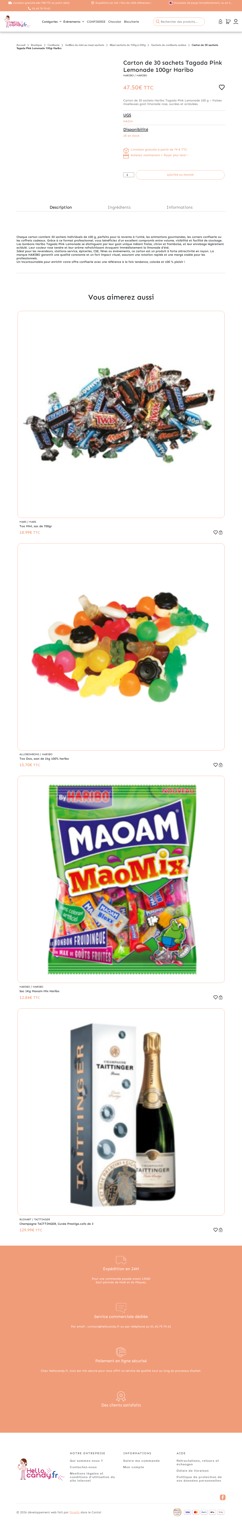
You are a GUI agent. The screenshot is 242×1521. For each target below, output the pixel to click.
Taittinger (42, 1219)
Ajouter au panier (180, 174)
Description (61, 207)
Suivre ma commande (141, 1460)
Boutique (36, 44)
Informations (180, 207)
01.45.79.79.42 (41, 8)
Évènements (73, 21)
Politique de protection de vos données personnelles (199, 1478)
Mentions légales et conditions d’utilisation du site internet (92, 1477)
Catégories (51, 21)
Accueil (20, 44)
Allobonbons (29, 754)
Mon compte (133, 1467)
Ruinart (25, 1219)
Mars (23, 521)
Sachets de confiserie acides (168, 44)
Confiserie (54, 44)
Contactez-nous (83, 1467)
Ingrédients (119, 207)
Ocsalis (74, 1512)
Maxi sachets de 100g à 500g (128, 44)
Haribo (128, 75)
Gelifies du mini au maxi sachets (84, 44)
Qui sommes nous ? (86, 1460)
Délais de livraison (193, 1470)
